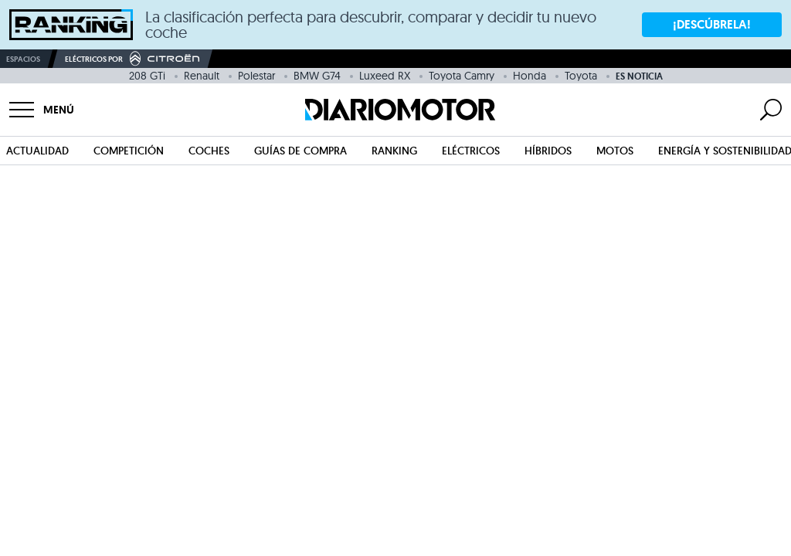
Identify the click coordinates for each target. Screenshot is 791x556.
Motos (614, 151)
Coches (208, 151)
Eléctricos (471, 151)
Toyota (581, 76)
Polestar (256, 76)
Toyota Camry (461, 76)
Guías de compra (300, 151)
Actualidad (37, 151)
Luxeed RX (384, 76)
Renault (201, 76)
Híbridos (548, 151)
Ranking (394, 151)
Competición (128, 151)
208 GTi (147, 76)
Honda (529, 76)
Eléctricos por (132, 58)
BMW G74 (317, 76)
